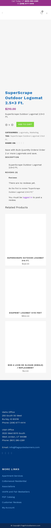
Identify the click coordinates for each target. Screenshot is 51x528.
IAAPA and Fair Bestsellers (16, 491)
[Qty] (9, 124)
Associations (8, 486)
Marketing (34, 132)
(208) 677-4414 (27, 4)
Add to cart (25, 124)
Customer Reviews (11, 502)
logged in (27, 197)
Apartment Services (12, 476)
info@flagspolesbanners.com (24, 447)
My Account (8, 507)
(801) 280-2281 (31, 1)
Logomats (23, 132)
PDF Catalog (8, 497)
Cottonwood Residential (14, 481)
